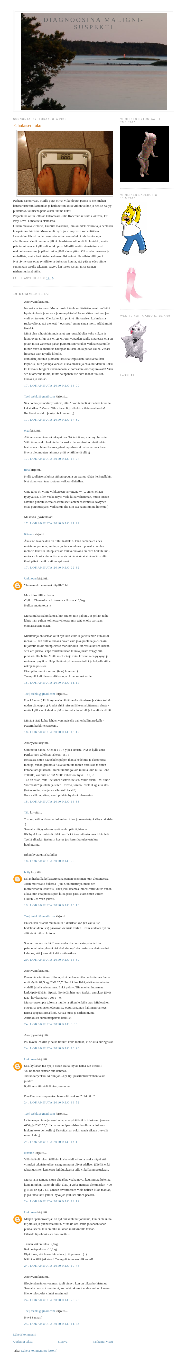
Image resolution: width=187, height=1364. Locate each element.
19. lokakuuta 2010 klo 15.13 (51, 905)
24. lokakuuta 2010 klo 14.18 (51, 1142)
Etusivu (62, 1341)
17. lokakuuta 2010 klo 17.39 (51, 419)
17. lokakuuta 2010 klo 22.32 (51, 567)
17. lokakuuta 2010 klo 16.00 (51, 385)
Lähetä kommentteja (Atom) (39, 1350)
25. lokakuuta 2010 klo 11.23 (51, 1324)
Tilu (26, 812)
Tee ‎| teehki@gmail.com (39, 396)
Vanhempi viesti (103, 1341)
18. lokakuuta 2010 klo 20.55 (51, 861)
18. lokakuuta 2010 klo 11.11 (51, 682)
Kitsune (29, 534)
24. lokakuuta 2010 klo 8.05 (51, 1024)
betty (27, 872)
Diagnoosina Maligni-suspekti (94, 23)
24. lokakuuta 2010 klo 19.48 (51, 1265)
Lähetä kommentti (24, 1334)
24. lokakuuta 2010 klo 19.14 (51, 1201)
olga (26, 430)
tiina (27, 469)
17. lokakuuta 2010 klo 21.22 (51, 523)
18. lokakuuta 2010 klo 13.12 (51, 732)
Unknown (30, 578)
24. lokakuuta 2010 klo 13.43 (51, 1048)
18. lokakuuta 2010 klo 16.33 (51, 801)
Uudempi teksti (23, 1341)
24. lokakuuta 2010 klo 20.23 (51, 1300)
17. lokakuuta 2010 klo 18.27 (51, 459)
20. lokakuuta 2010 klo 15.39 (51, 959)
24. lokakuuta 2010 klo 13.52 (51, 1102)
